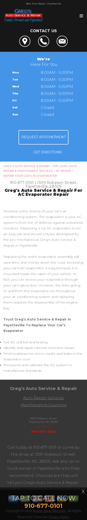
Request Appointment (43, 137)
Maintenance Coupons (44, 405)
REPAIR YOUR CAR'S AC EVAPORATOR (30, 175)
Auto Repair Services (43, 398)
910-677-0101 (22, 182)
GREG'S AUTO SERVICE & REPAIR (26, 166)
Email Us (43, 426)
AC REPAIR (63, 170)
